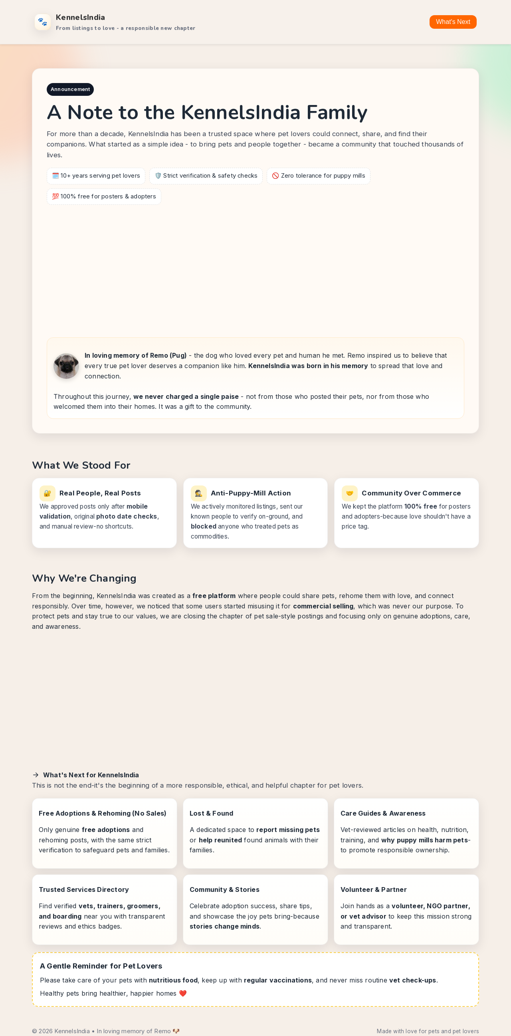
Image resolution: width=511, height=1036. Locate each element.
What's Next (453, 21)
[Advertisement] (255, 269)
